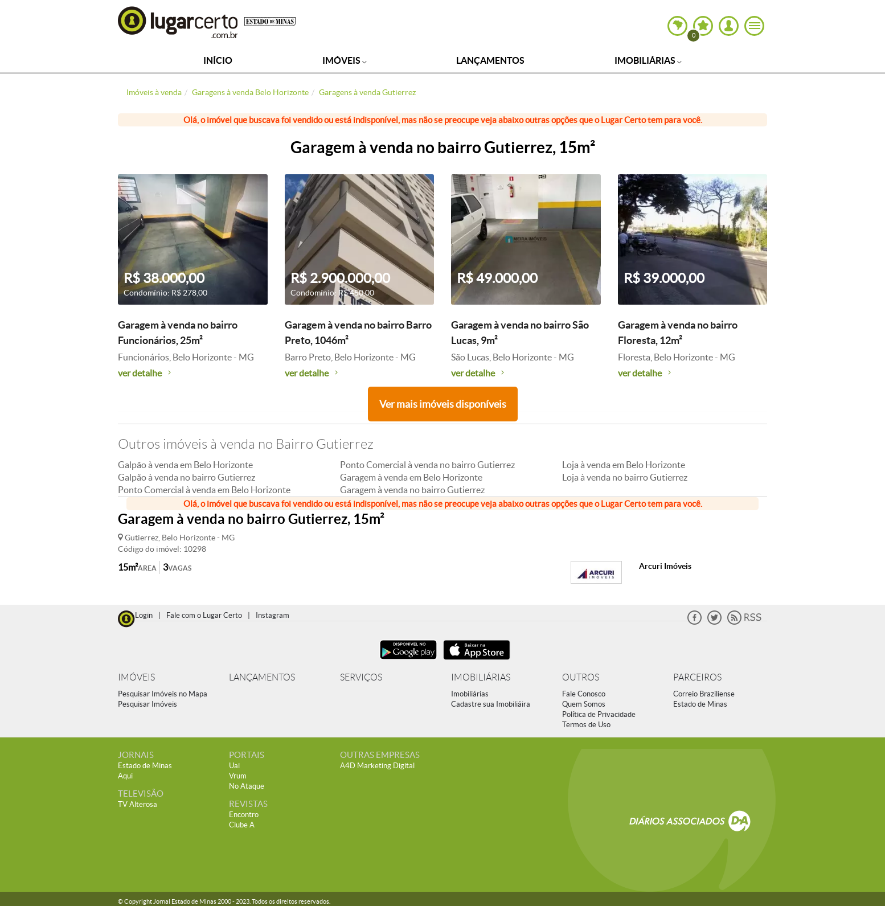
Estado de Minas (700, 704)
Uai (234, 765)
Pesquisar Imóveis (147, 704)
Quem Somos (583, 704)
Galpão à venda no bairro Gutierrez (186, 477)
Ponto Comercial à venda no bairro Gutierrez (427, 465)
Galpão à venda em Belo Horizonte (185, 465)
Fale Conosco (583, 694)
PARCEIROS (697, 677)
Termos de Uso (586, 724)
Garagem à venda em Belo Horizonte (411, 477)
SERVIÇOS (361, 677)
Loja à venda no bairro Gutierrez (624, 477)
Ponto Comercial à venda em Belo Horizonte (204, 490)
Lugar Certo (178, 22)
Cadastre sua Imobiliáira (490, 704)
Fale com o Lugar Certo (204, 615)
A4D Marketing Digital (377, 765)
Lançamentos (490, 60)
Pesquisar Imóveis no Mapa (162, 694)
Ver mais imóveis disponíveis (442, 404)
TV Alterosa (137, 804)
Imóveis (344, 60)
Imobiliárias (648, 60)
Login (144, 615)
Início (217, 60)
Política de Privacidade (599, 714)
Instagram (272, 615)
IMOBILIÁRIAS (480, 677)
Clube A (242, 825)
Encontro (244, 814)
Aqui (125, 776)
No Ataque (246, 786)
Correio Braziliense (704, 694)
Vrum (238, 776)
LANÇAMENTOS (262, 677)
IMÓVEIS (136, 677)
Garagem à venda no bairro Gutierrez (412, 490)
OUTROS (580, 677)
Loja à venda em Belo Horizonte (623, 465)
